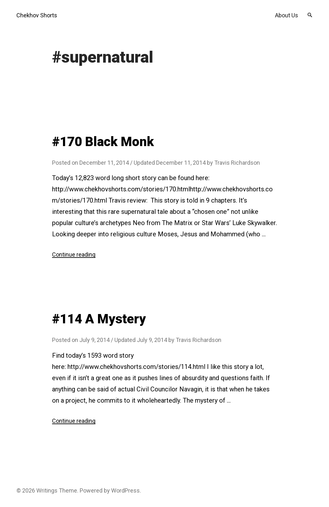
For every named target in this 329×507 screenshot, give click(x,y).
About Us (286, 15)
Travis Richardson (237, 162)
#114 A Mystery (99, 319)
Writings (47, 490)
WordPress (125, 490)
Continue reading (73, 254)
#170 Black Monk (103, 141)
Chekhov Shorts (36, 15)
